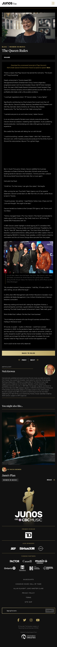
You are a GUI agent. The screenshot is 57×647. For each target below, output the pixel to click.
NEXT (32, 360)
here (48, 68)
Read (49, 480)
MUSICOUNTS (28, 579)
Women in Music (17, 47)
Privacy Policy (28, 593)
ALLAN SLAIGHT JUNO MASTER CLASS (28, 588)
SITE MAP (28, 602)
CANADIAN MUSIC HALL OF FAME (28, 584)
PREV (24, 360)
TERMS (28, 597)
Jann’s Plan (8, 475)
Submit (50, 611)
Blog (4, 47)
